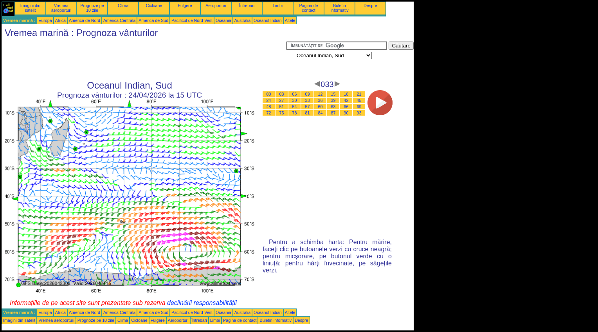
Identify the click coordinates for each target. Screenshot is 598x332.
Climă (123, 5)
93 (359, 113)
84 (320, 113)
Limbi (278, 5)
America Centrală (119, 20)
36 (320, 100)
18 (346, 94)
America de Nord (84, 20)
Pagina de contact (308, 8)
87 (333, 113)
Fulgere (185, 5)
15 (333, 94)
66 (346, 106)
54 (294, 106)
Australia (242, 20)
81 (307, 113)
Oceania (223, 20)
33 (307, 100)
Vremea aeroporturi (61, 8)
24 (269, 100)
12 (320, 94)
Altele (290, 20)
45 (359, 100)
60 (320, 106)
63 (333, 106)
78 (294, 113)
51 (281, 106)
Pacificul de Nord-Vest (192, 20)
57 (307, 106)
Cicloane (154, 5)
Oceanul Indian (268, 20)
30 (294, 100)
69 (359, 106)
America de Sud (153, 20)
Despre (370, 5)
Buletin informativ (339, 8)
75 (281, 113)
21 (359, 94)
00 (269, 94)
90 (346, 113)
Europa (45, 20)
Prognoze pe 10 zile (92, 8)
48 (269, 106)
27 (281, 100)
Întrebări (246, 5)
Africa (60, 20)
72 (269, 113)
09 (307, 94)
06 (294, 94)
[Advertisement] (144, 59)
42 (346, 100)
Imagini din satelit (30, 8)
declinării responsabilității (202, 302)
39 (333, 100)
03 (281, 94)
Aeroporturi (215, 5)
